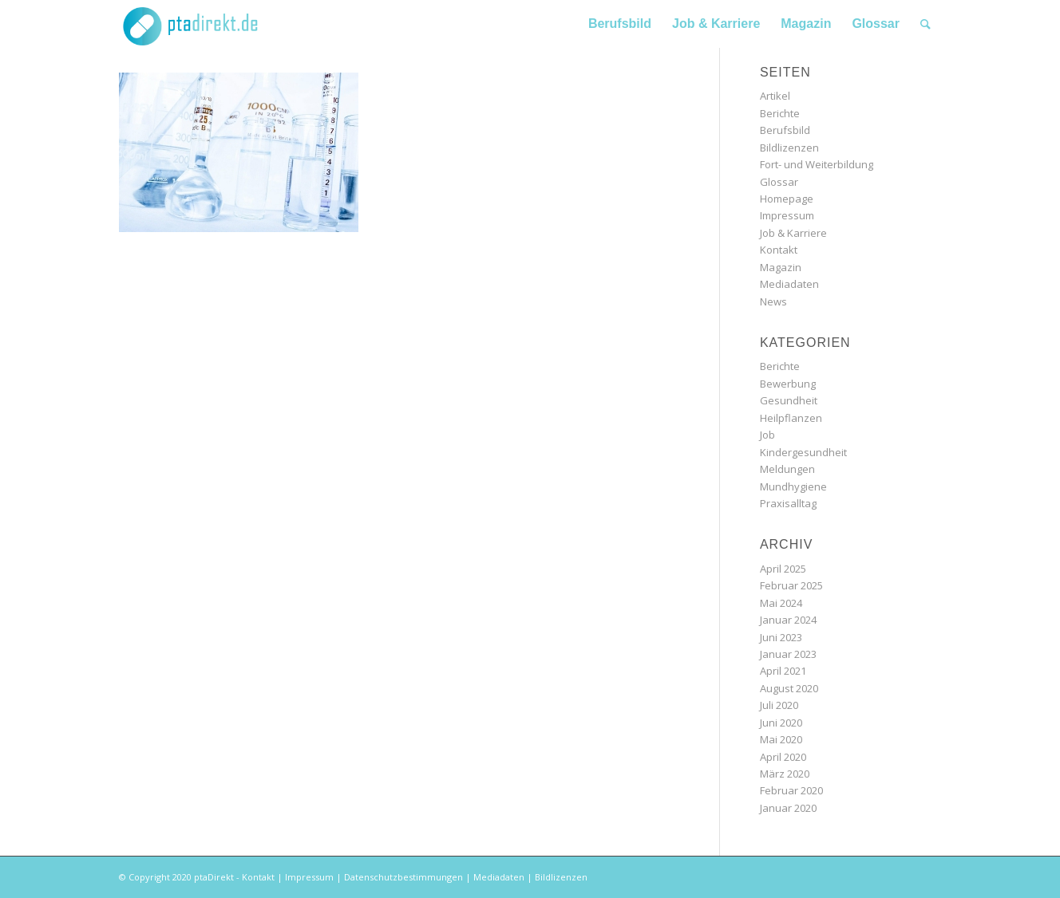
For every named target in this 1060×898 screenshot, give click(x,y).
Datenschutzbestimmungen (403, 877)
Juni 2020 (781, 722)
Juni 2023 (781, 637)
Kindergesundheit (803, 452)
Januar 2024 (788, 619)
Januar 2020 (788, 808)
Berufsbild (785, 130)
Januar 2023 (788, 654)
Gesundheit (788, 400)
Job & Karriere (793, 233)
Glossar (779, 182)
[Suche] (925, 24)
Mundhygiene (793, 486)
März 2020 (784, 773)
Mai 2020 (781, 739)
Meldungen (787, 469)
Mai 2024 (781, 603)
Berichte (780, 113)
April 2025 (783, 568)
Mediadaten (789, 284)
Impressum (787, 215)
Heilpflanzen (791, 418)
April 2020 (783, 757)
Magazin (780, 267)
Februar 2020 (791, 790)
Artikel (775, 96)
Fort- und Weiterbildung (816, 164)
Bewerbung (788, 383)
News (773, 301)
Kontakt (778, 249)
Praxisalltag (788, 503)
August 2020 (789, 688)
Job (767, 434)
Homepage (786, 198)
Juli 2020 (779, 705)
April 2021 (783, 671)
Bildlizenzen (789, 147)
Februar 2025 (791, 585)
